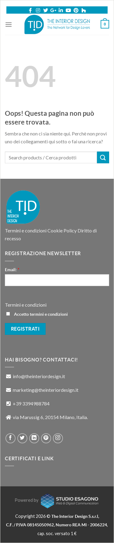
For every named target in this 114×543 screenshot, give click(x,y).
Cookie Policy (62, 230)
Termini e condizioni (26, 230)
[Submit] (103, 157)
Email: (12, 269)
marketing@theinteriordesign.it (45, 390)
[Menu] (8, 24)
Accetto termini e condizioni (37, 314)
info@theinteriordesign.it (39, 376)
